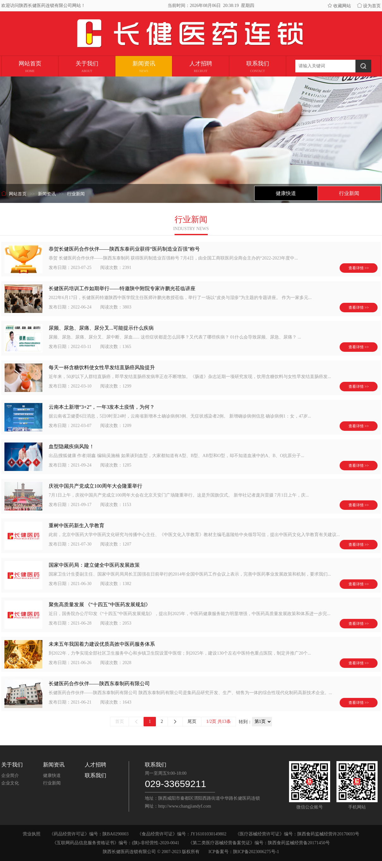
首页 (119, 721)
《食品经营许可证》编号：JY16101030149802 (181, 834)
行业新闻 (52, 783)
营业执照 (31, 834)
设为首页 (369, 5)
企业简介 (10, 775)
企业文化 (10, 783)
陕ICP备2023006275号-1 (256, 851)
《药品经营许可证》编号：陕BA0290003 (88, 834)
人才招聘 (95, 765)
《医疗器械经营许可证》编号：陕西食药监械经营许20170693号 (297, 834)
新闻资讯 (54, 765)
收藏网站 (339, 5)
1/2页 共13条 (218, 721)
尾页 (192, 721)
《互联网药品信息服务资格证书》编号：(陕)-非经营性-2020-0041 (115, 842)
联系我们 (95, 775)
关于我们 (12, 765)
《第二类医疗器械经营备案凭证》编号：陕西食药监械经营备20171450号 (259, 842)
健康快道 (52, 775)
